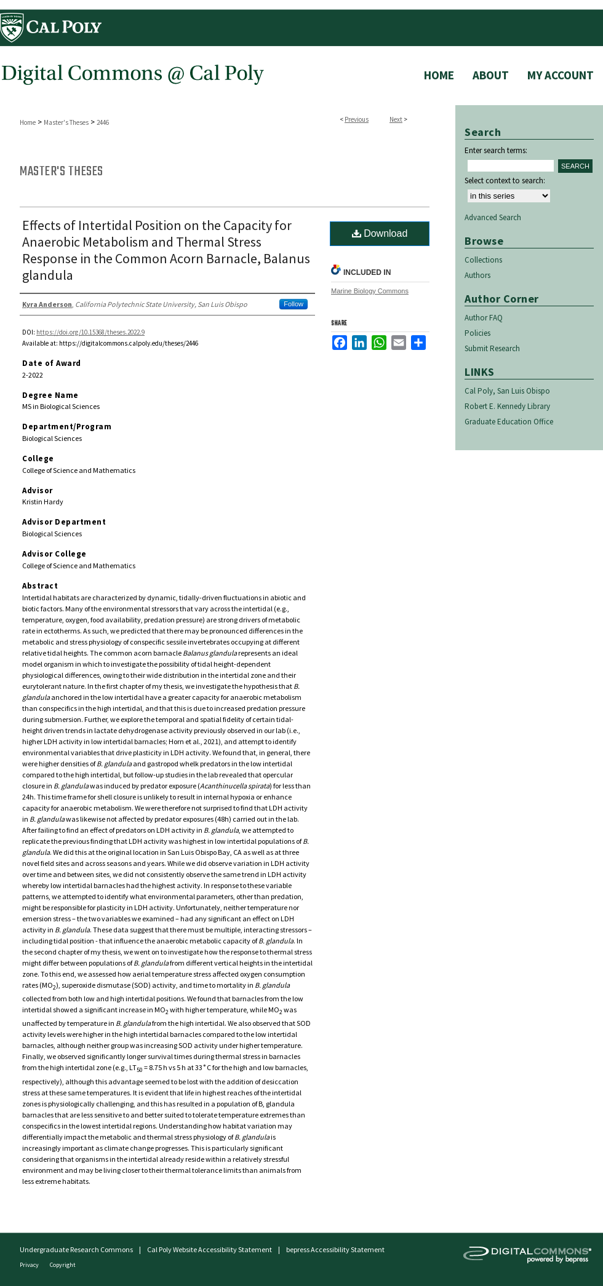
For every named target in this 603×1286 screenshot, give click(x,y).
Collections (483, 260)
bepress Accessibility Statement (335, 1249)
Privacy (30, 1265)
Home (28, 122)
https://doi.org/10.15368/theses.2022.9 (90, 332)
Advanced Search (493, 217)
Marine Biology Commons (370, 291)
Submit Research (492, 348)
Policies (477, 333)
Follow (293, 304)
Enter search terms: (496, 150)
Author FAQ (484, 317)
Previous (357, 119)
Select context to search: (505, 180)
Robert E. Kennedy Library (507, 406)
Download (380, 233)
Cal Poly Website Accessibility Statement (209, 1249)
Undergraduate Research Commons (76, 1249)
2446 (103, 122)
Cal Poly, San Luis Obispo (507, 391)
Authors (477, 275)
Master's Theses (66, 122)
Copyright (63, 1265)
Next (395, 119)
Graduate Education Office (509, 421)
